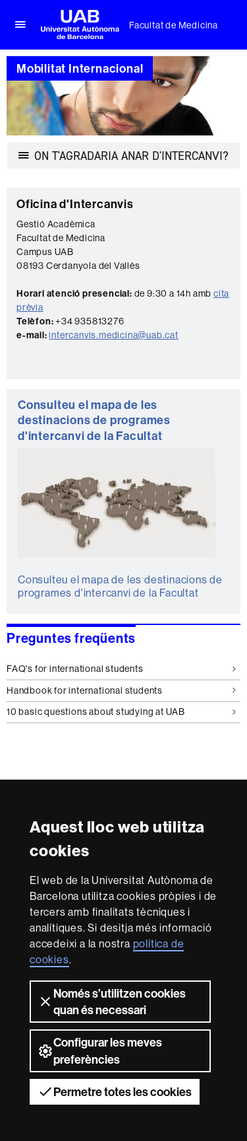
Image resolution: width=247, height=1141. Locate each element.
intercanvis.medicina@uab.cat (113, 335)
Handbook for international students (121, 690)
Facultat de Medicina (173, 25)
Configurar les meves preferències (100, 1050)
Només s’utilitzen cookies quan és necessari (112, 1001)
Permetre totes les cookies (115, 1091)
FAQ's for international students (121, 669)
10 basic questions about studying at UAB (121, 712)
